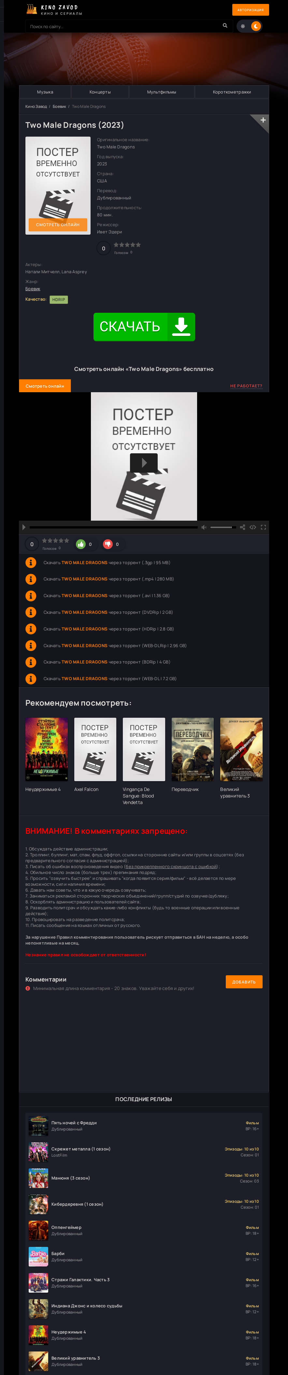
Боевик (59, 106)
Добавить (244, 982)
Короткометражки (232, 92)
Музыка (45, 92)
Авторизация (246, 10)
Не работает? (246, 386)
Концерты (99, 92)
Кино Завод (36, 106)
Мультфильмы (161, 92)
